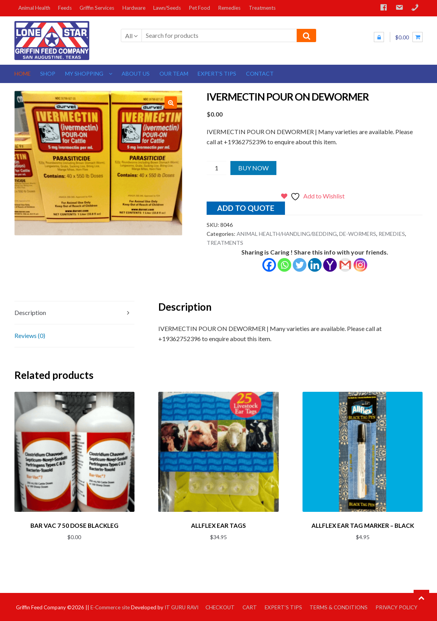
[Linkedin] (315, 265)
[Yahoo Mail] (330, 265)
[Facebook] (269, 265)
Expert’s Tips (217, 73)
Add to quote (245, 207)
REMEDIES (392, 233)
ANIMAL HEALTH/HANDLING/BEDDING (287, 233)
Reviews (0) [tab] (29, 335)
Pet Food (199, 8)
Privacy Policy (396, 606)
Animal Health (34, 8)
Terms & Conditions (339, 606)
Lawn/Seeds (167, 8)
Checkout (220, 606)
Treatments (262, 8)
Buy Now (253, 168)
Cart (249, 606)
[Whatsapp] (284, 265)
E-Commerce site (110, 606)
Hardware (133, 8)
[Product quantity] (216, 168)
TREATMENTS (225, 242)
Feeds (65, 8)
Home (22, 73)
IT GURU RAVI (181, 606)
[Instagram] (360, 265)
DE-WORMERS (357, 233)
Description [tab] (30, 312)
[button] (171, 102)
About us (136, 73)
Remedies (229, 8)
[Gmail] (345, 265)
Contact (260, 73)
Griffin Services (97, 8)
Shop (47, 73)
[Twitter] (299, 265)
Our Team (173, 73)
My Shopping (84, 73)
